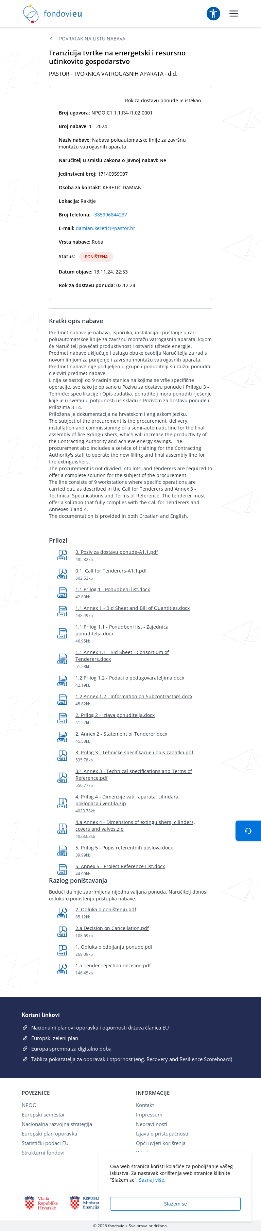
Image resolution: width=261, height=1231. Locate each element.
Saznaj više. (152, 1180)
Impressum (149, 1114)
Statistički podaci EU (45, 1143)
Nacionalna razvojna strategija (57, 1124)
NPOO (29, 1105)
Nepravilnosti (151, 1124)
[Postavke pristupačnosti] (213, 13)
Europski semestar (43, 1114)
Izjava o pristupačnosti (162, 1133)
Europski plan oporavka (49, 1133)
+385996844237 (109, 214)
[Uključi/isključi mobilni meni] (233, 13)
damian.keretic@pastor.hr (105, 228)
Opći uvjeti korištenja (161, 1143)
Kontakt (145, 1105)
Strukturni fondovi (43, 1152)
